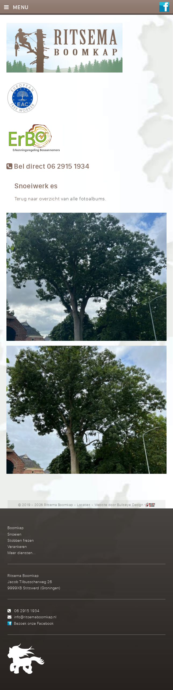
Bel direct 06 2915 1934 (47, 166)
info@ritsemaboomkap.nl (35, 616)
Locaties (84, 504)
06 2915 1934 (26, 610)
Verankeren (17, 546)
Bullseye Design (130, 504)
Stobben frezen (21, 540)
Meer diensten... (22, 552)
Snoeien (14, 534)
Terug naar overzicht (37, 199)
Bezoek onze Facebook (34, 623)
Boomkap (16, 527)
